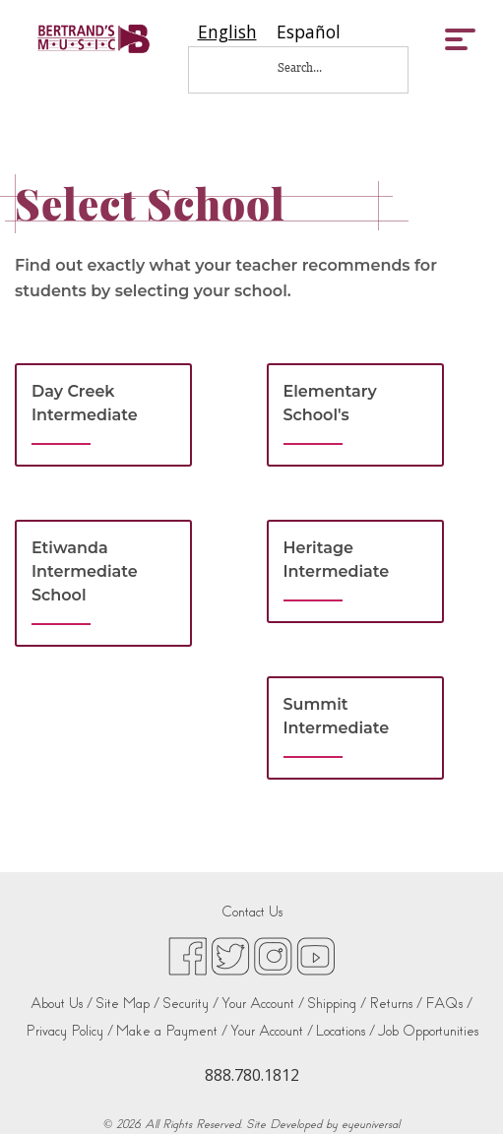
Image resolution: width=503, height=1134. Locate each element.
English (227, 32)
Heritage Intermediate (336, 559)
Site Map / (127, 1003)
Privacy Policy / (69, 1031)
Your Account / (262, 1003)
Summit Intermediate (336, 716)
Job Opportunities (428, 1031)
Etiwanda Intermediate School (84, 571)
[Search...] (313, 67)
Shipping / (336, 1003)
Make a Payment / (171, 1031)
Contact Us (252, 912)
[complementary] (458, 1089)
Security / (190, 1003)
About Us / (62, 1003)
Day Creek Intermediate (84, 403)
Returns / (395, 1003)
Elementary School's (330, 403)
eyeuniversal (371, 1124)
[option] (308, 32)
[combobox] (227, 32)
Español (309, 32)
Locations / (345, 1031)
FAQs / (448, 1003)
